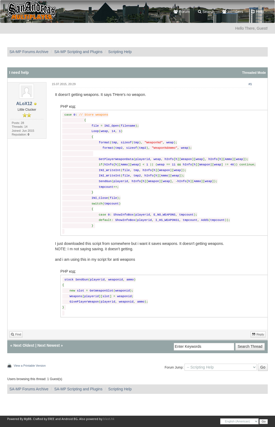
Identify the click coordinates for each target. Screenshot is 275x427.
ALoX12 (24, 103)
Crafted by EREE (44, 419)
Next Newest (48, 345)
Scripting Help (120, 52)
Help (257, 11)
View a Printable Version (30, 365)
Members (232, 11)
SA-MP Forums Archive (28, 52)
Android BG (69, 419)
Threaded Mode (254, 73)
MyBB (27, 419)
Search (206, 11)
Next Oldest (23, 345)
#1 (250, 84)
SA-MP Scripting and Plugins (78, 52)
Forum (182, 11)
